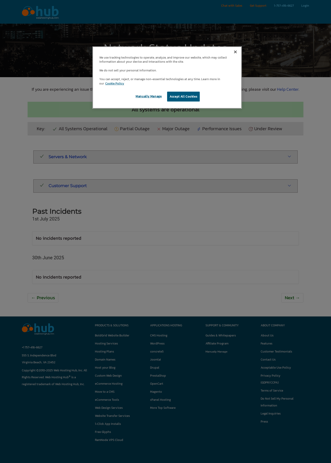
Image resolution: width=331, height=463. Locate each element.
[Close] (235, 52)
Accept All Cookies (183, 96)
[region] (167, 77)
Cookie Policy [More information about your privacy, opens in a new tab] (114, 83)
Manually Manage (149, 96)
